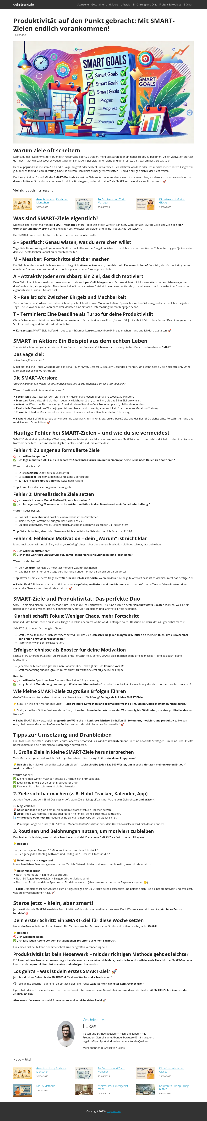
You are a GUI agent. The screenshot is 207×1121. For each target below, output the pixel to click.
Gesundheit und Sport (104, 4)
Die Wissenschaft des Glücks (172, 201)
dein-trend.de (23, 4)
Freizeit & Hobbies (170, 4)
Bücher (188, 4)
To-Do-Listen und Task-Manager (111, 201)
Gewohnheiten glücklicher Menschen (52, 201)
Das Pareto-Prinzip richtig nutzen (174, 1087)
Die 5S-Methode (45, 1086)
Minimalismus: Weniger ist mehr (113, 1087)
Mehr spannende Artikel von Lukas (105, 1048)
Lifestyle (125, 4)
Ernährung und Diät (145, 4)
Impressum (113, 1111)
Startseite (83, 4)
